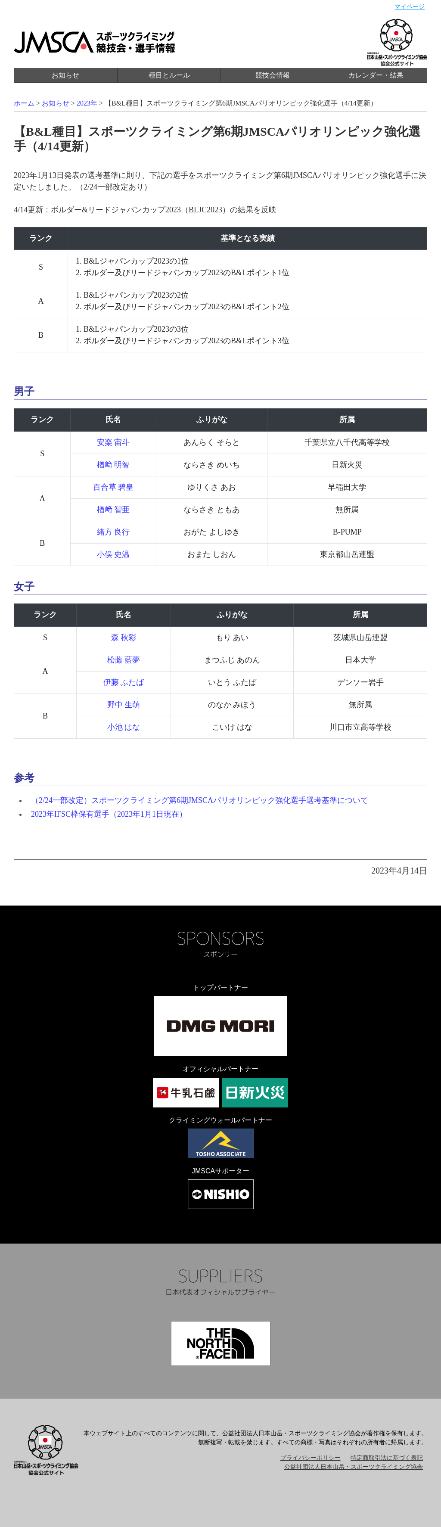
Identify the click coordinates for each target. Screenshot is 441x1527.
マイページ (409, 6)
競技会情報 (272, 75)
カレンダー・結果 (376, 75)
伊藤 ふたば (123, 682)
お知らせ (65, 75)
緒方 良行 (113, 532)
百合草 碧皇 (113, 487)
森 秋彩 (124, 637)
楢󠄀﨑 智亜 (113, 509)
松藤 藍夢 (123, 660)
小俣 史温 (113, 554)
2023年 (87, 103)
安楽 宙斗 (113, 442)
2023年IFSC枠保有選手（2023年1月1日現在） (109, 814)
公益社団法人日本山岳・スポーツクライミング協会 (353, 1467)
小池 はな (123, 727)
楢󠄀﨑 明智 (113, 464)
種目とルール (169, 75)
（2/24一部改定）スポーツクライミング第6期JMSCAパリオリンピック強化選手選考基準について (199, 800)
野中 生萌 (123, 704)
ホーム (24, 103)
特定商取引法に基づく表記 (387, 1458)
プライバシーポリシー (310, 1458)
